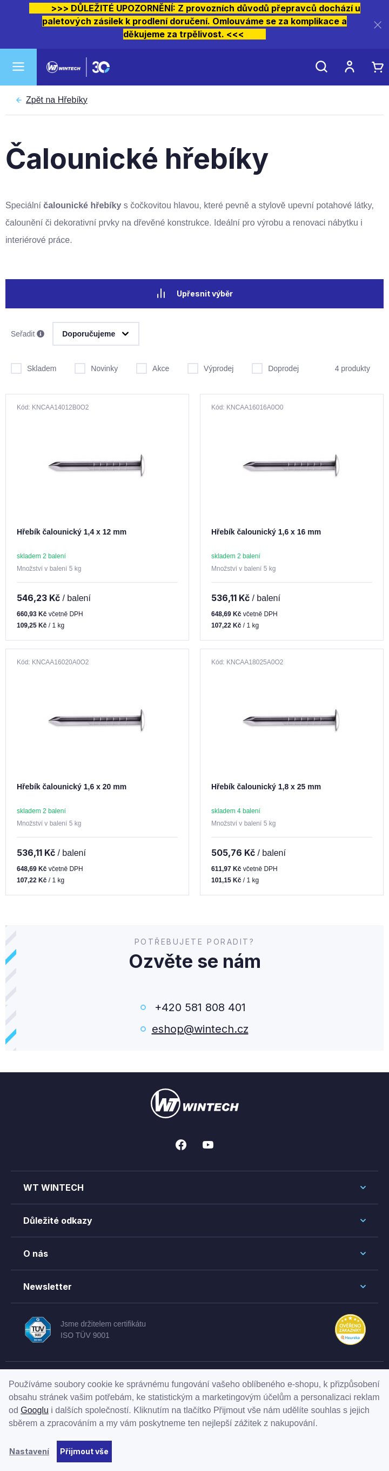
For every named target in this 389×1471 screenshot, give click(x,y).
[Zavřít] (377, 25)
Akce (152, 367)
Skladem (33, 367)
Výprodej (210, 367)
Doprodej (275, 367)
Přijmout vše (84, 1451)
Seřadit (27, 334)
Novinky (96, 367)
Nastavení (29, 1451)
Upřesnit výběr (194, 293)
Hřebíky (57, 100)
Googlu (35, 1410)
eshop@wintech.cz (200, 1029)
